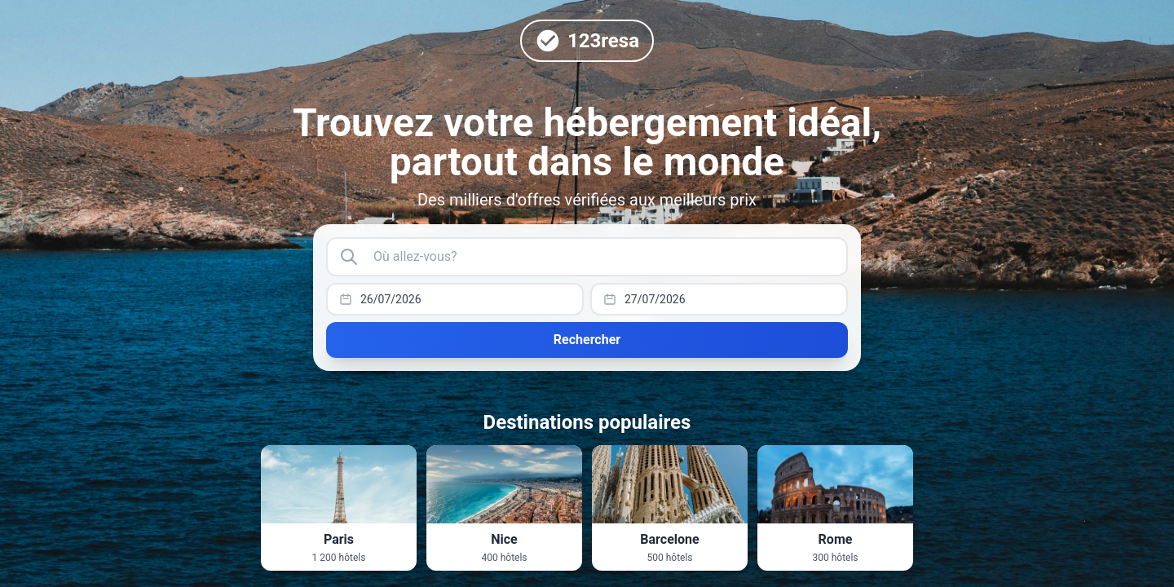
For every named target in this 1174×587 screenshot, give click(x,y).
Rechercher (587, 339)
